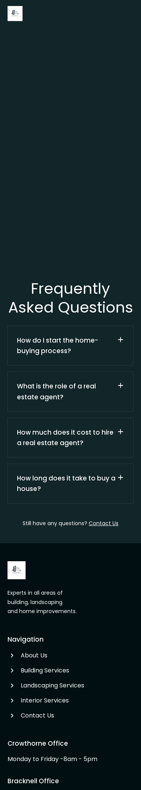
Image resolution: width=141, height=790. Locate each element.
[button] (70, 345)
